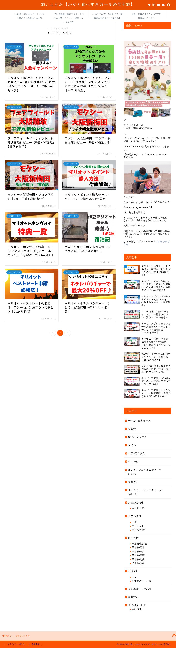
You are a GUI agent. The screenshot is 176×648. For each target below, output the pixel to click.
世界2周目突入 (136, 453)
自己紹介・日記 (137, 605)
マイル (132, 445)
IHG (134, 522)
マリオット (138, 526)
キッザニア (138, 508)
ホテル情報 (134, 516)
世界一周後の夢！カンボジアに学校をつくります (146, 15)
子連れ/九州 (138, 559)
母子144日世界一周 (139, 420)
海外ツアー (134, 482)
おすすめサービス (141, 581)
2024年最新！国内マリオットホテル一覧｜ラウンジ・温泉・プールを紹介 (68, 15)
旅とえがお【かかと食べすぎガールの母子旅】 (88, 4)
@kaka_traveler (138, 207)
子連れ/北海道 (139, 543)
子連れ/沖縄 (138, 563)
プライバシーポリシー (17, 644)
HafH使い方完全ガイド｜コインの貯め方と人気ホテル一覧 (29, 15)
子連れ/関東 (138, 547)
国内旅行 (133, 537)
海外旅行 (133, 597)
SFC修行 (133, 461)
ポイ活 (135, 577)
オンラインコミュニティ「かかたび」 (145, 492)
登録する (128, 157)
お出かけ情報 (136, 502)
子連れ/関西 (138, 555)
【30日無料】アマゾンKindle (139, 154)
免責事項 (36, 644)
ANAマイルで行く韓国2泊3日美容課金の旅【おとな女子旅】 (107, 15)
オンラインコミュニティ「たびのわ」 (145, 471)
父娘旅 (132, 429)
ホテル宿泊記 (139, 530)
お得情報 (133, 571)
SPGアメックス (137, 437)
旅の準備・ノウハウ (139, 588)
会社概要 (137, 609)
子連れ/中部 (138, 551)
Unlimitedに (162, 154)
